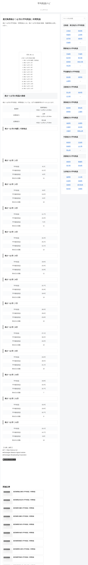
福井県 (80, 92)
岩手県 (68, 38)
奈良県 (80, 127)
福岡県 (68, 177)
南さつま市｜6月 (28, 75)
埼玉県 (68, 65)
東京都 (80, 58)
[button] (84, 18)
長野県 (80, 77)
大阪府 (68, 131)
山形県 (80, 35)
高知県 (80, 165)
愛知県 (80, 108)
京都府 (68, 127)
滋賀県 (68, 123)
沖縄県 (80, 189)
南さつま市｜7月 (28, 77)
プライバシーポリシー (81, 560)
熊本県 (68, 189)
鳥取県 (68, 142)
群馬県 (68, 62)
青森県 (68, 35)
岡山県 (68, 150)
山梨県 (68, 81)
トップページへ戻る (69, 560)
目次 (28, 54)
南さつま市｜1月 (28, 63)
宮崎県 (80, 181)
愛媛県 (80, 162)
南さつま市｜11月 (28, 87)
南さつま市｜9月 (28, 82)
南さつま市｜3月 (28, 68)
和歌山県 (80, 131)
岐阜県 (68, 108)
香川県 (68, 165)
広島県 (80, 142)
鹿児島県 (80, 185)
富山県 (68, 92)
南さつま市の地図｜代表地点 (31, 60)
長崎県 (68, 185)
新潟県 (68, 77)
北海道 (68, 31)
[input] (74, 18)
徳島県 (68, 162)
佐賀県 (68, 181)
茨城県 (68, 54)
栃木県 (68, 58)
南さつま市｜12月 (28, 90)
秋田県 (80, 31)
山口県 (80, 146)
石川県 (68, 96)
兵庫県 (80, 123)
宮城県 (68, 42)
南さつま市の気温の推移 (28, 58)
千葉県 (80, 54)
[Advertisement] (30, 39)
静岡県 (68, 112)
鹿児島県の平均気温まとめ (9, 461)
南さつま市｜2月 (28, 65)
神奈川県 (80, 62)
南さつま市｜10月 (28, 85)
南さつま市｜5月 (28, 73)
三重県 (80, 112)
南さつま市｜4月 (28, 70)
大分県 (80, 177)
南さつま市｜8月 (28, 80)
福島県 (80, 38)
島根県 (68, 146)
